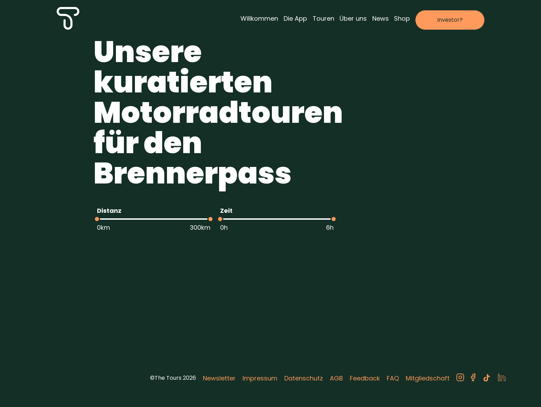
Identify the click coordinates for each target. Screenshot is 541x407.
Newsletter (219, 378)
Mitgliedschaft (428, 378)
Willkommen (259, 18)
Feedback (365, 378)
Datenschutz (303, 378)
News (380, 18)
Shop (402, 18)
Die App (295, 18)
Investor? (450, 20)
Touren (323, 18)
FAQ (393, 378)
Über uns (353, 18)
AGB (336, 378)
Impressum (260, 378)
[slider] (97, 219)
